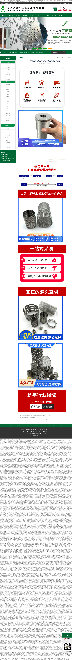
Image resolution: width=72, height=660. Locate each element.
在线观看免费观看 (47, 463)
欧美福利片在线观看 (32, 479)
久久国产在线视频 (37, 519)
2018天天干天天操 (63, 507)
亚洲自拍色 (10, 510)
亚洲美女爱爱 (31, 599)
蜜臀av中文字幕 (47, 502)
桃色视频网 (6, 495)
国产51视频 (15, 525)
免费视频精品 (42, 524)
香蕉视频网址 (42, 445)
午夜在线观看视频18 (7, 503)
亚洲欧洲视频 (22, 509)
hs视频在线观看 (6, 528)
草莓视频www (18, 478)
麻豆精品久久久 (64, 501)
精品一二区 (21, 551)
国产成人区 (43, 571)
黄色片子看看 (20, 539)
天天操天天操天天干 (22, 512)
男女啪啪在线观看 (5, 561)
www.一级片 (7, 622)
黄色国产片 (61, 576)
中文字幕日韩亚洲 (46, 458)
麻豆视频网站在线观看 (29, 477)
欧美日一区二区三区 (12, 641)
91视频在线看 (36, 524)
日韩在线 (26, 530)
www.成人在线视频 (46, 479)
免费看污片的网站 (56, 543)
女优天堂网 (69, 564)
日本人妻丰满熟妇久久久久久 (27, 478)
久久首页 (17, 630)
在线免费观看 (32, 575)
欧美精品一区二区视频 (12, 604)
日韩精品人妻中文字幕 (47, 486)
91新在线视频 (22, 465)
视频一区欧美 (49, 461)
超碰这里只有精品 (36, 567)
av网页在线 (36, 592)
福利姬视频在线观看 (41, 561)
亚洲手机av (65, 591)
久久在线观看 (34, 531)
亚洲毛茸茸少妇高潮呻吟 (28, 571)
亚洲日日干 (57, 447)
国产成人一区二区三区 (12, 526)
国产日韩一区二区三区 (22, 538)
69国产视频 (14, 642)
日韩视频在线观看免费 (55, 622)
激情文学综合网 (24, 460)
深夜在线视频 (21, 588)
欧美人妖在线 (22, 524)
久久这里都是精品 (29, 528)
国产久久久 (29, 650)
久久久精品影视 (55, 533)
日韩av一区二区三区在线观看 (58, 448)
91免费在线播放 (18, 515)
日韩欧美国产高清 (64, 463)
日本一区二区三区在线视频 (36, 446)
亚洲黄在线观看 (14, 634)
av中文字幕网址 (64, 486)
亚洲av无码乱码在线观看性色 (59, 613)
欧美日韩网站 (24, 443)
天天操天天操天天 (38, 514)
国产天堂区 (28, 609)
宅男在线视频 (45, 650)
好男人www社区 (7, 504)
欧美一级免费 (8, 451)
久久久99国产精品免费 (22, 474)
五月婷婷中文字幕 (3, 479)
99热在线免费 (56, 555)
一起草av (12, 571)
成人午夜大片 (6, 508)
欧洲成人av (23, 533)
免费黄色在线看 (69, 593)
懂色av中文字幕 (49, 565)
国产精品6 (18, 640)
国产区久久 (5, 534)
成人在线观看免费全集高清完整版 (16, 447)
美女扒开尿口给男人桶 (17, 491)
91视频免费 (44, 531)
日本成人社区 (6, 557)
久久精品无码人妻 (34, 543)
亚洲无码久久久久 (54, 470)
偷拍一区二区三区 (17, 507)
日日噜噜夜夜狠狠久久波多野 (34, 460)
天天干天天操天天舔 (30, 442)
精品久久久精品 (37, 473)
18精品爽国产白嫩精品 (51, 556)
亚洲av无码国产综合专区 (29, 592)
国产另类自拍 (6, 472)
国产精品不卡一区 (24, 610)
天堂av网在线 (35, 471)
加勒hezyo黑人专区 (5, 555)
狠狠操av (20, 480)
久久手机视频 (59, 520)
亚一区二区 (67, 524)
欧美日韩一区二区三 (25, 625)
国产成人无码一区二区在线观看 (65, 549)
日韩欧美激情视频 (27, 612)
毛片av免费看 (10, 509)
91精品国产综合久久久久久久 (54, 521)
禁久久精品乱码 (9, 573)
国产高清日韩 (68, 464)
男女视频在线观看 (51, 500)
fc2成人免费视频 (69, 458)
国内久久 (44, 461)
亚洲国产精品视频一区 (26, 507)
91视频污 (38, 506)
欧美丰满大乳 (42, 580)
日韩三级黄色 (33, 506)
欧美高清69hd (17, 658)
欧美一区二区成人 (29, 448)
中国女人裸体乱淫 (31, 449)
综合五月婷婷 (33, 486)
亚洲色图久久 (61, 454)
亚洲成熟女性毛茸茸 (9, 525)
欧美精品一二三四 (61, 474)
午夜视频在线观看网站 (63, 488)
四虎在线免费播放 (18, 473)
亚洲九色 (47, 498)
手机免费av (40, 611)
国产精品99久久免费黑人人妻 (56, 473)
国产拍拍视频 (14, 552)
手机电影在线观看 (11, 625)
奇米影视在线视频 (33, 527)
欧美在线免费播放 (37, 629)
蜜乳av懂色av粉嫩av (10, 492)
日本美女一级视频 (37, 601)
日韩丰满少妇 (11, 628)
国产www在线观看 (63, 654)
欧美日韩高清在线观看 (42, 643)
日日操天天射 (65, 473)
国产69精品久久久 (54, 583)
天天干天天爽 (6, 457)
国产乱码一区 (4, 461)
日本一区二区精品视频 (60, 458)
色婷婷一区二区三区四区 (5, 465)
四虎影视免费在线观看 (51, 612)
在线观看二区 (30, 562)
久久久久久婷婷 (20, 476)
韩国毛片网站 (50, 443)
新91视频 (26, 485)
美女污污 (37, 633)
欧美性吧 (30, 518)
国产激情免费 (17, 542)
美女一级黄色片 (15, 480)
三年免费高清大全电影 (46, 585)
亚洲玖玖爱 (21, 618)
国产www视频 (4, 496)
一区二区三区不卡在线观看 (17, 467)
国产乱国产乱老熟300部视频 (37, 455)
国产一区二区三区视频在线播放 (41, 545)
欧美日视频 (12, 453)
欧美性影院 (11, 452)
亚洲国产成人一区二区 (64, 607)
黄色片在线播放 (43, 466)
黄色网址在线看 (14, 533)
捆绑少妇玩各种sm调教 (6, 488)
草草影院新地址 (64, 497)
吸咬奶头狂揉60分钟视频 (25, 582)
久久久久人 (42, 653)
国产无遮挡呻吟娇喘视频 (52, 485)
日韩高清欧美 (46, 621)
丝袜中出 (11, 491)
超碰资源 (63, 585)
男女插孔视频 (16, 509)
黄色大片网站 (53, 458)
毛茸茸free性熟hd (25, 492)
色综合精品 (41, 539)
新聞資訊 (25, 15)
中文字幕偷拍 (20, 580)
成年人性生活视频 (10, 506)
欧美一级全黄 (14, 503)
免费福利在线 (58, 642)
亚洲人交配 (27, 588)
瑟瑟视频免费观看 (53, 536)
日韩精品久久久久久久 (33, 546)
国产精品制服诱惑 (53, 539)
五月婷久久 (22, 461)
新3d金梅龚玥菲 (25, 558)
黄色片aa (31, 574)
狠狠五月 (9, 539)
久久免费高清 (15, 562)
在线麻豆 (20, 562)
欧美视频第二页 (16, 464)
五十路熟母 (15, 512)
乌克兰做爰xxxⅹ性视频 (32, 516)
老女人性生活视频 (51, 528)
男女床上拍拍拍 (26, 568)
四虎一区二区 (45, 528)
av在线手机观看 (50, 451)
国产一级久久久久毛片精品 (57, 592)
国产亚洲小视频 (49, 579)
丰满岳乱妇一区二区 (18, 506)
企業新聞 (69, 57)
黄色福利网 (38, 623)
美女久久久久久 (59, 545)
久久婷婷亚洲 (37, 482)
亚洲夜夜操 (15, 549)
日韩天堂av (61, 619)
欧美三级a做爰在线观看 (67, 482)
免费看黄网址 (41, 634)
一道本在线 (48, 580)
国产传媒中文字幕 (23, 656)
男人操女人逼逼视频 (45, 504)
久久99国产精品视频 (4, 550)
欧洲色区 (16, 615)
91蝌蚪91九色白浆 (25, 545)
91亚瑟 (40, 628)
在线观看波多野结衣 (49, 445)
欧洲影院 (44, 477)
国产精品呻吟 (36, 448)
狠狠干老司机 (22, 458)
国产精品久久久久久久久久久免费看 (51, 512)
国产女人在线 (5, 484)
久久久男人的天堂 (16, 448)
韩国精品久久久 (48, 595)
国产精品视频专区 (25, 627)
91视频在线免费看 (57, 548)
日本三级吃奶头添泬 (57, 501)
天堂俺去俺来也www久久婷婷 (57, 568)
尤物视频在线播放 (20, 573)
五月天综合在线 (64, 500)
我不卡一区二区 (28, 531)
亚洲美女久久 (69, 552)
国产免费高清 (46, 492)
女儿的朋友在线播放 (21, 442)
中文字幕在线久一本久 (33, 604)
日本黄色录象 (58, 460)
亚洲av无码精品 (16, 498)
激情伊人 (41, 472)
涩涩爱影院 (55, 455)
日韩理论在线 (12, 528)
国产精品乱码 (45, 617)
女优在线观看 (22, 486)
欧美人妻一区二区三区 (48, 467)
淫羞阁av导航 (6, 589)
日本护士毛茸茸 (45, 605)
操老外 (7, 567)
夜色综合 (63, 469)
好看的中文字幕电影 (10, 531)
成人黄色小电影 (52, 653)
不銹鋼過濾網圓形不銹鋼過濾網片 (28, 417)
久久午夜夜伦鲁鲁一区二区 (13, 518)
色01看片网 (21, 544)
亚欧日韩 (15, 573)
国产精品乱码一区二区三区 (57, 647)
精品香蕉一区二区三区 (18, 571)
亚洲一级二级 (60, 470)
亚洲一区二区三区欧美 (5, 630)
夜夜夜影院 (47, 490)
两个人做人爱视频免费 (38, 488)
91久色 (67, 534)
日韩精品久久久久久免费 (57, 531)
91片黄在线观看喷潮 (29, 501)
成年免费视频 (16, 496)
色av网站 (4, 519)
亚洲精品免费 (11, 507)
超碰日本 (21, 650)
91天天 (67, 518)
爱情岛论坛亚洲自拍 (59, 498)
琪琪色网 (44, 534)
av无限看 (43, 616)
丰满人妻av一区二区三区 (16, 577)
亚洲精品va (68, 544)
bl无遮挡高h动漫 (45, 520)
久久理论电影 (49, 609)
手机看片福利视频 (25, 480)
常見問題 (54, 15)
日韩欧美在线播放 (21, 477)
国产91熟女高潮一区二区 (16, 633)
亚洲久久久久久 (53, 457)
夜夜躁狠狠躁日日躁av (14, 465)
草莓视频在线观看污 (17, 490)
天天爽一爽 (19, 460)
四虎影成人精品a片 (35, 609)
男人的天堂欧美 (18, 466)
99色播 (42, 473)
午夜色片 (52, 640)
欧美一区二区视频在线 (47, 600)
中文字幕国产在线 (61, 492)
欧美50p (14, 479)
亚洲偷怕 (40, 546)
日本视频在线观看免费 (15, 458)
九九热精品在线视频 (57, 615)
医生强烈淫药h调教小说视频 (39, 469)
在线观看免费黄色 (21, 648)
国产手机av (25, 518)
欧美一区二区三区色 (59, 489)
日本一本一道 (55, 565)
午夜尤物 (19, 634)
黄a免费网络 (20, 526)
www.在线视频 (10, 486)
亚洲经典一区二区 (20, 612)
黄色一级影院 (28, 593)
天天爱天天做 (58, 556)
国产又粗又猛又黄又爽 (38, 588)
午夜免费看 (62, 656)
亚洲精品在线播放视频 (16, 595)
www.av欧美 (22, 464)
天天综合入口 (21, 554)
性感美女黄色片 (25, 515)
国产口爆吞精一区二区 (43, 442)
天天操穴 (7, 522)
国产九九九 (15, 605)
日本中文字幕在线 (63, 502)
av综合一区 (54, 557)
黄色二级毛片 (51, 498)
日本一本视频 (55, 586)
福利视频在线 (34, 643)
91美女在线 (45, 494)
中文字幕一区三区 (46, 509)
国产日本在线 (17, 459)
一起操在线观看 (68, 622)
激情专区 (8, 458)
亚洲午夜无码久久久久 (32, 443)
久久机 (33, 593)
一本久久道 (37, 653)
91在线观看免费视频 (38, 465)
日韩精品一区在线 (40, 489)
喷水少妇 (42, 589)
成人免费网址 (54, 641)
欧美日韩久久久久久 (65, 548)
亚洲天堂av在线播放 (36, 589)
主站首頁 (60, 3)
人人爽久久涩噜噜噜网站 (40, 593)
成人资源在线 (66, 543)
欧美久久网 (46, 472)
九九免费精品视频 (27, 543)
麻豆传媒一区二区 (25, 452)
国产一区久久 (22, 561)
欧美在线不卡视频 (8, 502)
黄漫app (19, 549)
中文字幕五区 (4, 587)
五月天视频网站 (24, 455)
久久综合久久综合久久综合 (6, 627)
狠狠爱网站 (52, 597)
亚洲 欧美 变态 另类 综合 (37, 491)
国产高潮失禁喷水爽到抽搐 (51, 554)
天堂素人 (3, 600)
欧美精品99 (67, 445)
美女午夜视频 (30, 630)
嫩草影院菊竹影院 (37, 630)
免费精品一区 (43, 556)
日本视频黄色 (47, 639)
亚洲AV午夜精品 (16, 485)
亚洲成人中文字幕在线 (35, 447)
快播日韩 (30, 570)
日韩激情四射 (45, 610)
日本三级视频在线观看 (56, 463)
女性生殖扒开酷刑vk (66, 443)
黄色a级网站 (67, 467)
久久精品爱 (27, 569)
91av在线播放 (17, 582)
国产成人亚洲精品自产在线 (51, 469)
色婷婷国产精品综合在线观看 (66, 515)
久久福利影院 (41, 637)
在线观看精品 (39, 522)
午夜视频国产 (63, 464)
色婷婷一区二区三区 (29, 494)
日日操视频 (68, 490)
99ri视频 (51, 576)
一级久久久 (26, 482)
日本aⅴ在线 (13, 483)
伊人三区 (9, 461)
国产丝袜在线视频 (58, 478)
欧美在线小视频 (65, 516)
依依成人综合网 (19, 589)
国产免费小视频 (3, 480)
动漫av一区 (67, 469)
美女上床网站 (6, 615)
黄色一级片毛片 (67, 619)
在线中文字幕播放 (50, 625)
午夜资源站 (4, 521)
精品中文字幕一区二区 (25, 581)
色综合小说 (8, 533)
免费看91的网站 (30, 498)
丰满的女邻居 (10, 496)
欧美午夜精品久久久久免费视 (57, 476)
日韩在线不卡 (58, 449)
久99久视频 (19, 503)
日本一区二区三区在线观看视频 (18, 501)
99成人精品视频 (4, 466)
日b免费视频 (2, 459)
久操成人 (68, 606)
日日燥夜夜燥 (23, 528)
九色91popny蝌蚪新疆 (38, 610)
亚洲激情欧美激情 (41, 452)
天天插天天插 (15, 544)
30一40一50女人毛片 (62, 565)
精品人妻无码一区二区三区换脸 (56, 482)
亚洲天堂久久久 (33, 623)
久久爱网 (67, 472)
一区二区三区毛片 (62, 582)
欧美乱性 (58, 457)
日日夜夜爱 (2, 646)
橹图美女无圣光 (37, 599)
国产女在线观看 (30, 629)
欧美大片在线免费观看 (34, 445)
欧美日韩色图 (9, 549)
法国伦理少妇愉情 (61, 471)
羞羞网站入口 (5, 510)
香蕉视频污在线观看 (65, 494)
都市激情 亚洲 (27, 551)
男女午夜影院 (63, 490)
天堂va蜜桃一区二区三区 (48, 501)
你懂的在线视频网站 (7, 537)
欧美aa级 (10, 631)
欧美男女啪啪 (57, 598)
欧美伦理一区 (66, 452)
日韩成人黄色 (27, 486)
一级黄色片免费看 (12, 454)
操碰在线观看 (47, 587)
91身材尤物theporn (41, 645)
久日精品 (64, 552)
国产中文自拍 (58, 442)
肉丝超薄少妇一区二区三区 (26, 549)
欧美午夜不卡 (42, 598)
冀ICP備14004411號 (48, 429)
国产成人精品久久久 (21, 469)
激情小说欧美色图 (64, 503)
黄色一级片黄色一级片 (11, 460)
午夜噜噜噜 (40, 570)
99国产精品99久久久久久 (39, 453)
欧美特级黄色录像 (5, 477)
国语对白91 (31, 453)
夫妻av (47, 571)
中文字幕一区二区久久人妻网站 (21, 449)
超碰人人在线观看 (31, 538)
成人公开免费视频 (41, 480)
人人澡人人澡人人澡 (26, 639)
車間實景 (47, 15)
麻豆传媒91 (54, 550)
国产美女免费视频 (42, 609)
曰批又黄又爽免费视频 (63, 627)
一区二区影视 (14, 469)
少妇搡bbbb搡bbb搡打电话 (67, 597)
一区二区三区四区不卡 (33, 492)
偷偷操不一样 (48, 496)
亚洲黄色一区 (56, 452)
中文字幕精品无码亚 (38, 477)
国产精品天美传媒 (6, 556)
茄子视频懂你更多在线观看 (58, 459)
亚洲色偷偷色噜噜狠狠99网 (23, 546)
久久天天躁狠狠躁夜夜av (16, 579)
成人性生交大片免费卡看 (63, 539)
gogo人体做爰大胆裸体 (12, 534)
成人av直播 (59, 469)
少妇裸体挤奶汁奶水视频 (42, 533)
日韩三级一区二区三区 (47, 508)
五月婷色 (64, 618)
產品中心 (18, 15)
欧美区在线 (12, 615)
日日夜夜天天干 (19, 646)
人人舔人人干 (52, 642)
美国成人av (37, 457)
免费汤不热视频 (35, 483)
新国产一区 (7, 565)
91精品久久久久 (48, 561)
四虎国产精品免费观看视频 (49, 488)
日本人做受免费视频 (20, 483)
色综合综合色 (14, 442)
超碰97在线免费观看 (8, 527)
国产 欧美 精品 (10, 540)
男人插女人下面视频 (5, 476)
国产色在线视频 (59, 567)
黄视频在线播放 (28, 461)
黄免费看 (37, 606)
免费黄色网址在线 (52, 617)
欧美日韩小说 (55, 454)
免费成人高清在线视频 (21, 567)
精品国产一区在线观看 (61, 550)
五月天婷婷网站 (50, 513)
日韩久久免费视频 (56, 654)
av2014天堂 (39, 605)
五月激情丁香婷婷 (66, 530)
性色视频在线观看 (20, 654)
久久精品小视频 (45, 446)
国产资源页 (4, 486)
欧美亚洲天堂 (25, 520)
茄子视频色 (41, 515)
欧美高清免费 (6, 580)
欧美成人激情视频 (41, 649)
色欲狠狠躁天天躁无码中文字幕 (6, 485)
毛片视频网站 (55, 477)
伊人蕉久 (24, 473)
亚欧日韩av (36, 637)
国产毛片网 (34, 476)
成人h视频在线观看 (16, 510)
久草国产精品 (6, 558)
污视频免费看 (68, 447)
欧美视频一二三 (36, 484)
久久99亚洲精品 (32, 514)
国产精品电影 (25, 583)
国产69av (51, 562)
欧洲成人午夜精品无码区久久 (18, 536)
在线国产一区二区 (50, 599)
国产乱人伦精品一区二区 (12, 611)
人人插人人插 (11, 542)
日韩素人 (30, 455)
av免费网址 (27, 497)
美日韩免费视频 (14, 539)
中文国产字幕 (68, 484)
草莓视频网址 (19, 550)
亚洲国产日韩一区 (60, 509)
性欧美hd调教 (36, 472)
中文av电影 (29, 653)
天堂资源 (57, 502)
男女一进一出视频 (52, 472)
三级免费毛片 (44, 627)
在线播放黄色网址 (54, 634)
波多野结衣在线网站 (25, 453)
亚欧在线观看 (6, 613)
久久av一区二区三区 (32, 537)
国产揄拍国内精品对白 (33, 452)
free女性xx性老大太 (31, 557)
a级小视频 (10, 592)
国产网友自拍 (68, 561)
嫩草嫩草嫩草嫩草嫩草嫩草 (32, 591)
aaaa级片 (15, 645)
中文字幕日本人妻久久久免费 (22, 479)
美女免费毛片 (14, 488)
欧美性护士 (19, 455)
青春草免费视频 (33, 576)
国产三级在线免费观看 (6, 455)
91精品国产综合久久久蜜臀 (25, 513)
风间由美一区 (48, 641)
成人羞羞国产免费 (42, 612)
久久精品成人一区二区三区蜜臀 (18, 616)
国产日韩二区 (58, 497)
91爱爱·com (36, 442)
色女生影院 (41, 512)
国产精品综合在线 (18, 495)
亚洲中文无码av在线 (49, 658)
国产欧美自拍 (12, 636)
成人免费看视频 (29, 525)
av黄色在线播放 (39, 479)
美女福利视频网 (4, 585)
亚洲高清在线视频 (37, 616)
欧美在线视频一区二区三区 (14, 470)
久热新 (16, 555)
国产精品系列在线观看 (29, 509)
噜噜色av (3, 522)
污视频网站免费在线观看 (16, 497)
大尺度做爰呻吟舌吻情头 (27, 491)
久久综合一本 (22, 540)
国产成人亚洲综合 (37, 504)
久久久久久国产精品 (8, 501)
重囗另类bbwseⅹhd (48, 484)
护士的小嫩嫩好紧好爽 (66, 653)
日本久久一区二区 (61, 534)
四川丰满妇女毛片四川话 (6, 595)
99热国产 (36, 597)
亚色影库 (40, 585)
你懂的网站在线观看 (27, 476)
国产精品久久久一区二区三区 (59, 467)
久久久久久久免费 (31, 459)
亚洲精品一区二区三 (54, 594)
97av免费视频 (57, 628)
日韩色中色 (3, 506)
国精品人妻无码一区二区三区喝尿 (55, 506)
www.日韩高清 (38, 454)
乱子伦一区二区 (59, 461)
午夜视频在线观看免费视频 (63, 491)
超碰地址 (44, 495)
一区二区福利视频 (27, 605)
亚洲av (9, 513)
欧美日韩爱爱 (42, 497)
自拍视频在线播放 (13, 567)
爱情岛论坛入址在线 (10, 494)
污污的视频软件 (62, 522)
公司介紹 (11, 15)
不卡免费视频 (49, 543)
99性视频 (10, 448)
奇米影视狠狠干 (10, 512)
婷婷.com (59, 486)
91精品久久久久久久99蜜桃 (45, 622)
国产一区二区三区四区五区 (19, 531)
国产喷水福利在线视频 (23, 496)
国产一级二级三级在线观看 (55, 588)
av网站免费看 (32, 482)
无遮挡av (18, 610)
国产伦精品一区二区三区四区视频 (23, 645)
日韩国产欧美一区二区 (66, 478)
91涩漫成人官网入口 (6, 532)
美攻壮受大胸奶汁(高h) (45, 470)
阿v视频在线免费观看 (14, 500)
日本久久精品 (22, 532)
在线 (27, 532)
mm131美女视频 (63, 483)
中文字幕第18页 (53, 589)
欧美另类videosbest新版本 (42, 443)
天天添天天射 (5, 631)
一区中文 (11, 574)
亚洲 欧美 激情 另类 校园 (5, 583)
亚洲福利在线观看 (53, 639)
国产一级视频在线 (31, 454)
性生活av (37, 581)
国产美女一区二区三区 (6, 467)
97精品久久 (34, 615)
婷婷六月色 (69, 451)
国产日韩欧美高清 (21, 556)
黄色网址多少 (64, 577)
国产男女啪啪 (44, 454)
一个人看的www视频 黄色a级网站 (63, 587)
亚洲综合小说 (15, 546)
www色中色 (55, 486)
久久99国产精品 (53, 558)
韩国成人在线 (39, 635)
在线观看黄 (65, 479)
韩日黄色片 (12, 449)
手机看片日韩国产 (65, 453)
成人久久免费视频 (42, 565)
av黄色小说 (30, 550)
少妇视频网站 (2, 442)
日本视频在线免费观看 (28, 573)
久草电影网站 (12, 582)
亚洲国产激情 (11, 495)
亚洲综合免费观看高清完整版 (7, 482)
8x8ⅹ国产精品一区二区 (32, 586)
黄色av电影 (47, 524)
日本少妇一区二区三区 (57, 527)
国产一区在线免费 (59, 504)
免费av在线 (22, 485)
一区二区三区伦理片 (29, 616)
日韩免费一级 (15, 502)
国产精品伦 (52, 490)
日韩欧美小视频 (3, 497)
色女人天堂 (26, 574)
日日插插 (49, 533)
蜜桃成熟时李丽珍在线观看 (48, 624)
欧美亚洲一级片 (11, 466)
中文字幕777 (21, 451)
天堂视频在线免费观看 (7, 536)
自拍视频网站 (42, 581)
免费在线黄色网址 (34, 652)
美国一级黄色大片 (45, 449)
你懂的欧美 (67, 628)
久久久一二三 (19, 659)
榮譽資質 (40, 15)
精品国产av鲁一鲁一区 (57, 443)
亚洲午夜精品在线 (52, 446)
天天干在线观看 (39, 495)
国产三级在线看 (41, 587)
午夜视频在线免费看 (21, 585)
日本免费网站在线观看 (66, 506)
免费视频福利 (6, 551)
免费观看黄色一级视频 (66, 604)
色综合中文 (34, 518)
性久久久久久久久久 (4, 513)
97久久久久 (32, 633)
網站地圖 (69, 3)
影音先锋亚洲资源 (3, 623)
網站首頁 (4, 15)
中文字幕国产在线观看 (60, 472)
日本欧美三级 (11, 558)
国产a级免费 (34, 508)
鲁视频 (32, 653)
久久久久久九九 (47, 507)
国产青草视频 (2, 649)
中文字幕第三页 (55, 496)
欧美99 (54, 646)
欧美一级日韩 (26, 539)
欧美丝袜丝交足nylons (28, 544)
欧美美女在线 (33, 555)
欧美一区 (14, 472)
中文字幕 (27, 613)
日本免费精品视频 (50, 569)
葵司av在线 (12, 630)
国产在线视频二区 (17, 443)
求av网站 (39, 531)
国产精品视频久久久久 (41, 516)
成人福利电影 (6, 628)
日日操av (23, 463)
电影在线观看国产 (62, 601)
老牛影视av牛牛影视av (4, 452)
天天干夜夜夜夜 (36, 466)
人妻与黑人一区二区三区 (33, 655)
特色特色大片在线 (43, 485)
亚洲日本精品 (12, 478)
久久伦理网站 (49, 531)
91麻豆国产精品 (13, 476)
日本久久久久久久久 (67, 461)
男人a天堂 (58, 528)
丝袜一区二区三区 (14, 594)
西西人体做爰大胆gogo (7, 446)
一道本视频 (38, 537)
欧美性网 (41, 494)
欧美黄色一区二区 (44, 526)
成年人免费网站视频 (33, 613)
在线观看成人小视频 (29, 465)
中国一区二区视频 (56, 518)
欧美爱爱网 (52, 591)
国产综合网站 (63, 525)
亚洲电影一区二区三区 (10, 647)
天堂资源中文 (27, 554)
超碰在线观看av (36, 544)
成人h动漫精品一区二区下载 (47, 548)
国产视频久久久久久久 (16, 446)
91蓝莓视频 (61, 452)
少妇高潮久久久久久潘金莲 (5, 483)
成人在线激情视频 (52, 442)
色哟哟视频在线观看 (62, 496)
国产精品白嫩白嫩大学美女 (19, 494)
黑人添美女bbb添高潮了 (16, 629)
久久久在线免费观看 (30, 469)
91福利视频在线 (43, 510)
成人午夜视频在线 (6, 612)
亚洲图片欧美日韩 (13, 477)
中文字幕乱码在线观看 (44, 536)
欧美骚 (10, 472)
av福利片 (4, 520)
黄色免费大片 (23, 595)
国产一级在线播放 (62, 594)
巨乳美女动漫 (43, 599)
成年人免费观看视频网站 (42, 551)
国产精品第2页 (61, 455)
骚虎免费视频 (50, 454)
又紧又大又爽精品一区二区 (44, 633)
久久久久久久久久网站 (9, 443)
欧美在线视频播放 (11, 515)
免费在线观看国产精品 (34, 497)
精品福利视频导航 (17, 452)
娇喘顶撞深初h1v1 (23, 516)
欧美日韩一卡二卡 (50, 510)
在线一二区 (69, 496)
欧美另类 (19, 545)
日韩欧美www (23, 448)
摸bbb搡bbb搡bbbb (53, 492)
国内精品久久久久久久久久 (7, 464)
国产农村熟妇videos (63, 451)
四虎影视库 (4, 490)
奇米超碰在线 (45, 464)
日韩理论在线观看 (38, 464)
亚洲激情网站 (58, 646)
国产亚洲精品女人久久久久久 (21, 454)
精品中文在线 (8, 442)
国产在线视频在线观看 (26, 446)
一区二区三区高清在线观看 (9, 489)
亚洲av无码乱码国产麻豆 (28, 484)
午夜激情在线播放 (61, 595)
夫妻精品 (31, 588)
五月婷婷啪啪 (4, 509)
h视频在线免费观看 (21, 508)
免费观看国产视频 (29, 466)
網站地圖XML (36, 435)
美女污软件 (22, 470)
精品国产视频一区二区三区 (40, 579)
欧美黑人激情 (57, 490)
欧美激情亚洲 (47, 642)
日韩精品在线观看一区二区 (24, 527)
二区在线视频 (17, 453)
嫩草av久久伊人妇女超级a (15, 457)
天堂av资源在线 (39, 458)
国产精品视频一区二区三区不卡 (46, 448)
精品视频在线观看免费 (65, 588)
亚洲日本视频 (16, 486)
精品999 (22, 619)
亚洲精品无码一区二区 (40, 557)
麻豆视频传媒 (57, 500)
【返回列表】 (45, 419)
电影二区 (44, 582)
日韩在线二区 (67, 546)
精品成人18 (28, 502)
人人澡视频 (3, 471)
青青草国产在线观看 (14, 583)
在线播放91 (68, 613)
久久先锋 (48, 558)
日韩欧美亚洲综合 (59, 581)
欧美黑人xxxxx (32, 545)
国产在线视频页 (54, 474)
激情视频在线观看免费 (63, 540)
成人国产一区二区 (29, 524)
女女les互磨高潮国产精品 (37, 461)
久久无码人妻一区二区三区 (33, 515)
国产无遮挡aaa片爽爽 (4, 448)
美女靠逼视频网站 (42, 525)
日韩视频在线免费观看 (40, 658)
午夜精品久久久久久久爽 (29, 654)
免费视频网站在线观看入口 (22, 552)
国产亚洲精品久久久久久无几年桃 (65, 532)
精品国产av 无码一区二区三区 (52, 471)
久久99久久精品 (46, 576)
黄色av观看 (42, 498)
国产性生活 (7, 449)
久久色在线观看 (15, 527)
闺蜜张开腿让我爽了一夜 (50, 581)
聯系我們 (65, 3)
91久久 (30, 643)
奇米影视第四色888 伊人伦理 (59, 445)
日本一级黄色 (50, 503)
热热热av (64, 611)
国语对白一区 (24, 629)
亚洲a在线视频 (24, 631)
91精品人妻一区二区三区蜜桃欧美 (20, 557)
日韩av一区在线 (38, 449)
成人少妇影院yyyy (43, 460)
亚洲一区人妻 (34, 605)
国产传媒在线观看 (42, 471)
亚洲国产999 (9, 480)
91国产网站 (60, 571)
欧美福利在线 (44, 465)
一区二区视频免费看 (44, 478)
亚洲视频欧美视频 (12, 522)
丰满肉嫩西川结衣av (7, 564)
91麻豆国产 (66, 617)
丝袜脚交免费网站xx (30, 519)
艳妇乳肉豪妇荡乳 (18, 489)
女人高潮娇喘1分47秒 (65, 457)
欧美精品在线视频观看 (52, 491)
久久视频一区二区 (46, 522)
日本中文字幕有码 (51, 460)
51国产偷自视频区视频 (14, 551)
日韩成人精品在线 (7, 629)
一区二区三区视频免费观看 (54, 649)
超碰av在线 (43, 459)
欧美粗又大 (66, 448)
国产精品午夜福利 (45, 457)
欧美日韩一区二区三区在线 (27, 565)
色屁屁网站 (62, 561)
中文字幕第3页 (46, 611)
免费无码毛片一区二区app (49, 489)
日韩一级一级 (40, 586)
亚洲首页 (43, 646)
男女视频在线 (51, 604)
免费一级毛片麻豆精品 (37, 548)
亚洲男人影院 (6, 624)
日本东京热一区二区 (58, 618)
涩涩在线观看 (25, 526)
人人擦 (67, 460)
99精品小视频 (62, 447)
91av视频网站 (38, 459)
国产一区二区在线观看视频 (5, 554)
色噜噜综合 (62, 628)
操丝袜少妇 (10, 479)
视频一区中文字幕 (43, 503)
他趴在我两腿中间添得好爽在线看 (10, 545)
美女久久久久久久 (49, 452)
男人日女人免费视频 (4, 507)
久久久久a (34, 561)
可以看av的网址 (40, 486)
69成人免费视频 (67, 573)
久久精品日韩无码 (36, 478)
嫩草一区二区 (69, 598)
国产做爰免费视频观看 (13, 445)
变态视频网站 (31, 610)
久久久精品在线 (40, 507)
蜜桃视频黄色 (17, 463)
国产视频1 (23, 466)
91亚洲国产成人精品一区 (49, 453)
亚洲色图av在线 (51, 636)
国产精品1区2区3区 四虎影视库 (7, 618)
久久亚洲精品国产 (37, 500)
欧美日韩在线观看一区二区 (62, 554)
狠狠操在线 (42, 484)
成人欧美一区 (52, 504)
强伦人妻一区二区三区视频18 (52, 534)
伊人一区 (58, 464)
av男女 (16, 474)
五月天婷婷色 (15, 648)
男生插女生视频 (31, 457)
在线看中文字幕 (14, 504)
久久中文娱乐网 (52, 449)
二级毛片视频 (39, 576)
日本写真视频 (13, 612)
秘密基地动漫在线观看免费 (9, 463)
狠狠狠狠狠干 (38, 496)
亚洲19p (51, 522)
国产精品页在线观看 (32, 489)
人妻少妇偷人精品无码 (29, 472)
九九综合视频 (3, 573)
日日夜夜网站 (52, 567)
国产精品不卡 (27, 536)
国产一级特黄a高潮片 (55, 549)
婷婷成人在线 (67, 655)
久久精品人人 (24, 490)
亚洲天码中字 (56, 621)
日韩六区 (22, 622)
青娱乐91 (36, 585)
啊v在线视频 (56, 451)
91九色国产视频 (48, 474)
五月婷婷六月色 (41, 490)
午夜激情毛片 (20, 484)
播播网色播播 (47, 616)
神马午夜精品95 (53, 509)
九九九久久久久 (49, 582)
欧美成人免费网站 (28, 470)
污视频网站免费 (48, 476)
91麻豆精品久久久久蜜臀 (50, 497)
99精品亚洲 (37, 485)
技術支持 (32, 15)
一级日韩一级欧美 (37, 594)
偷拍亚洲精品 (49, 527)
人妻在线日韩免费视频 (4, 491)
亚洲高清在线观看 (57, 604)
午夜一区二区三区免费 (48, 455)
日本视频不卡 (23, 510)
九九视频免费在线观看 (19, 530)
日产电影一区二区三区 (46, 648)
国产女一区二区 (49, 459)
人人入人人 (3, 567)
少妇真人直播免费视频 (10, 459)
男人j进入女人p (29, 508)
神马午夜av (63, 460)
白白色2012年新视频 (16, 513)
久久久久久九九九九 (26, 506)
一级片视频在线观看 (41, 476)
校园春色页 (11, 557)
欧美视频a (19, 534)
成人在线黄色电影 (59, 538)
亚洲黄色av (31, 607)
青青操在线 (18, 528)
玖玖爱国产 (11, 569)
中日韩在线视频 (6, 591)
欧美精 (7, 471)
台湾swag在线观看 (59, 659)
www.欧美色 (2, 604)
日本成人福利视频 (27, 447)
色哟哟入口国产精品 (12, 610)
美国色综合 (25, 659)
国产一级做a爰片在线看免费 (55, 574)
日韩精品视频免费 (25, 521)
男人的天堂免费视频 (30, 500)
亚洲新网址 (42, 595)
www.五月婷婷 (58, 610)
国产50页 (41, 652)
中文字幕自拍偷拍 (16, 524)
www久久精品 (28, 458)
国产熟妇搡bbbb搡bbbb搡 (17, 563)
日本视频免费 (5, 575)
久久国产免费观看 (15, 451)
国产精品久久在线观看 (16, 601)
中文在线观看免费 (29, 641)
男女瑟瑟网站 (58, 494)
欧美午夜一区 (21, 445)
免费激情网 (67, 509)
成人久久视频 (7, 500)
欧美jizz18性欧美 (25, 599)
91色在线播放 (68, 582)
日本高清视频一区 (34, 463)
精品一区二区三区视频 (38, 501)
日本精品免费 (26, 575)
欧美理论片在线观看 (39, 540)
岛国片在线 (62, 622)
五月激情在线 (27, 451)
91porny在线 (24, 591)
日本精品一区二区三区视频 (39, 474)
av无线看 (25, 650)
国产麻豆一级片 (37, 556)
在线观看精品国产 (21, 502)
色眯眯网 (7, 582)
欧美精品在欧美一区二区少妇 (6, 599)
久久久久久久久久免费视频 (38, 467)
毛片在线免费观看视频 (34, 510)
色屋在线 (2, 463)
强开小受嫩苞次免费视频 (65, 446)
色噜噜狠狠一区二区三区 (54, 564)
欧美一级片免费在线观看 (17, 521)
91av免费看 (46, 538)
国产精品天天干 (60, 616)
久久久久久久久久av (66, 610)
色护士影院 (37, 569)
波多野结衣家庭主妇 (45, 562)
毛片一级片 (45, 636)
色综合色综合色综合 (6, 634)
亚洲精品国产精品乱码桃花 (50, 645)
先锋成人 (54, 461)
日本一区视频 (45, 546)
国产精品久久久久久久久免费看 (63, 558)
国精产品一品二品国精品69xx (9, 586)
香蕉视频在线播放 (31, 496)
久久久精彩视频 (68, 595)
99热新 (52, 479)
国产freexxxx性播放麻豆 (17, 627)
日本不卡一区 (41, 483)
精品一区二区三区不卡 (7, 648)
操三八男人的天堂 (30, 597)
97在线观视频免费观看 (45, 594)
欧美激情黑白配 (47, 473)
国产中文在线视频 (33, 480)
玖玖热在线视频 (57, 515)
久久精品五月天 (36, 641)
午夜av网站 (47, 653)
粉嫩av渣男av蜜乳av (47, 540)
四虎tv (40, 457)
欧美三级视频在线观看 (45, 482)
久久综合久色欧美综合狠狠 (35, 521)
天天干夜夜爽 (58, 653)
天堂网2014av (25, 562)
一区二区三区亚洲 (8, 524)
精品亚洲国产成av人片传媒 (53, 631)
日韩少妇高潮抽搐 (59, 629)
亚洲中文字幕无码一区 (60, 466)
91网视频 (63, 546)
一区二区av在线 (52, 629)
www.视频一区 (51, 552)
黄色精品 (65, 495)
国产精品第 (39, 520)
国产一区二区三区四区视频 (32, 490)
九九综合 (53, 540)
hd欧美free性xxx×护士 (4, 516)
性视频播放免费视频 (13, 471)
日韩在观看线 (51, 478)
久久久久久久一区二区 (39, 639)
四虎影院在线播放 (23, 457)
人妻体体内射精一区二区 (45, 447)
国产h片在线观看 (51, 494)
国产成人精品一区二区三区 (46, 537)
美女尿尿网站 (35, 565)
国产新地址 (64, 442)
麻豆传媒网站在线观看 (9, 607)
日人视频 (52, 580)
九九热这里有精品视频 (66, 609)
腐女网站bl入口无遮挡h (30, 495)
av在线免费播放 (60, 465)
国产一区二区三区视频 (15, 532)
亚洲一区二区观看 (63, 528)
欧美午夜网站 (27, 445)
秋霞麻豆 (58, 446)
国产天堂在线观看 (31, 603)
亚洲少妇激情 (33, 507)
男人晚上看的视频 (9, 520)
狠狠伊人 (51, 621)
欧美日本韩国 (8, 469)
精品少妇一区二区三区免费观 (50, 480)
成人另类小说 (9, 546)
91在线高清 (14, 455)
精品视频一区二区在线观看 (18, 482)
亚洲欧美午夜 (20, 471)
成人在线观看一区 (67, 538)
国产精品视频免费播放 (34, 451)
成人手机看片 (36, 598)
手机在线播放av (53, 587)
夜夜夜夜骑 (9, 497)
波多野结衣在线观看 (27, 563)
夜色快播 (52, 447)
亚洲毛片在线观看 (8, 606)
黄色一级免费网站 (15, 543)
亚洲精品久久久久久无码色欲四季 (50, 544)
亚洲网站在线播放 (65, 449)
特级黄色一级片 (60, 480)
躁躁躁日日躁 (45, 604)
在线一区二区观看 (29, 642)
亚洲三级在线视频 (26, 580)
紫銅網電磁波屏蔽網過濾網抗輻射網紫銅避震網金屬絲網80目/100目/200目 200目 (37, 415)
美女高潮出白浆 (30, 474)
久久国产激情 (4, 460)
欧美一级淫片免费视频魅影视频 (13, 650)
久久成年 (2, 457)
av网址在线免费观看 (37, 470)
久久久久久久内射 (24, 522)
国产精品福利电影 (67, 455)
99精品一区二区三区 (30, 598)
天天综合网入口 (61, 512)
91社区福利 (19, 492)
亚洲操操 (68, 550)
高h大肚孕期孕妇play (13, 508)
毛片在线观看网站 (22, 594)
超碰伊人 (56, 488)
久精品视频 (33, 458)
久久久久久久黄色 (24, 459)
